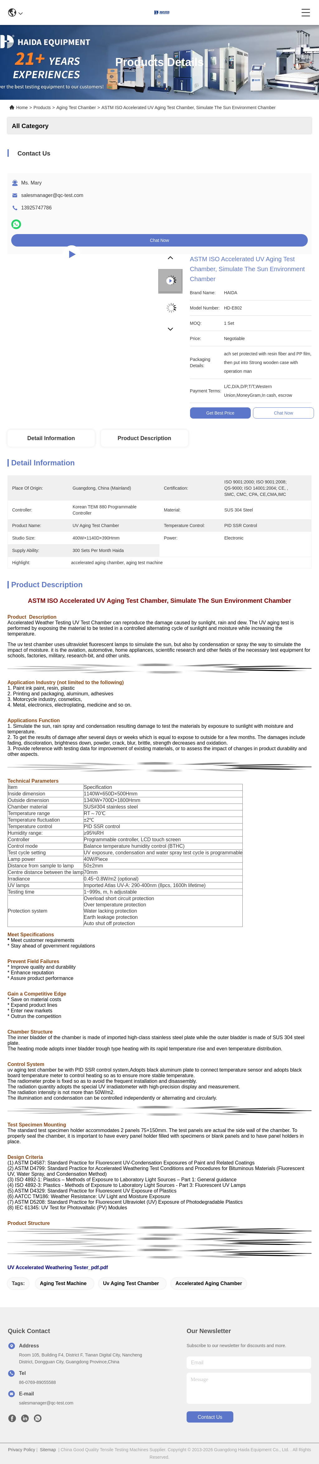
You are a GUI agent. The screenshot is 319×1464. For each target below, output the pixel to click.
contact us (210, 1417)
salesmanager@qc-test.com (52, 195)
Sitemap (48, 1449)
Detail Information (51, 438)
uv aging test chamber (131, 1283)
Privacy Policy (21, 1449)
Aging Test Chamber (76, 107)
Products (42, 107)
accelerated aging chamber (208, 1283)
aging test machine (63, 1283)
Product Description (144, 438)
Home (22, 107)
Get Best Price (220, 413)
